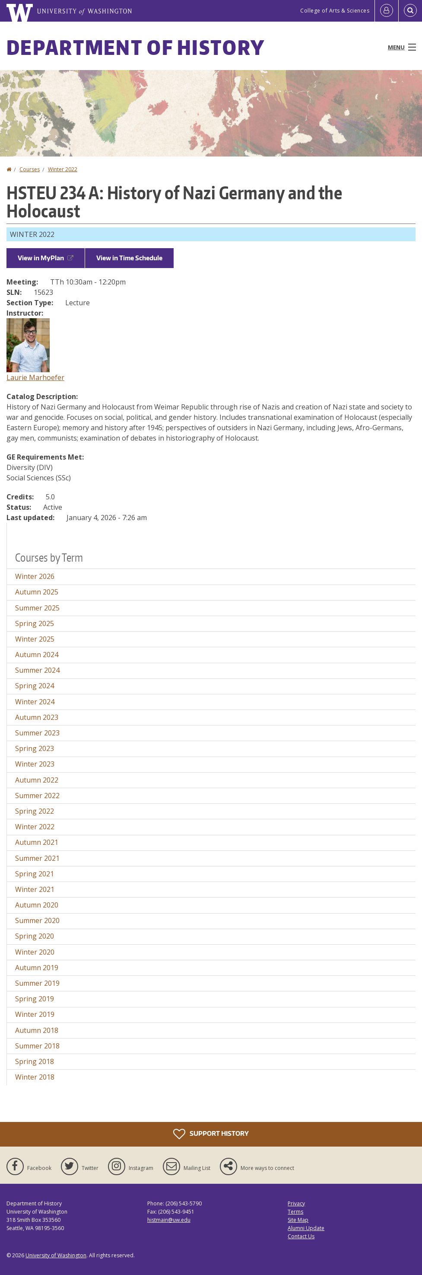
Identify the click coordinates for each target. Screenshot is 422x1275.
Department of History (135, 47)
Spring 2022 (34, 811)
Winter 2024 (34, 701)
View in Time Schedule (129, 258)
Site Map (298, 1220)
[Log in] (386, 11)
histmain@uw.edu (168, 1220)
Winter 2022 (62, 169)
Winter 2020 (34, 952)
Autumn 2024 (36, 654)
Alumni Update (306, 1228)
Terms (295, 1211)
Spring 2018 (34, 1061)
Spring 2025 (34, 623)
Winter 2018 (34, 1077)
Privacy (296, 1203)
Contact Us (301, 1236)
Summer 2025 (37, 608)
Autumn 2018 (36, 1030)
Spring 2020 (34, 936)
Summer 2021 (37, 858)
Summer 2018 (37, 1046)
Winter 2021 (34, 889)
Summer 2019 (37, 983)
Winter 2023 (34, 764)
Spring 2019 (34, 998)
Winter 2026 (34, 576)
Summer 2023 (37, 733)
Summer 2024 (37, 670)
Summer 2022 (37, 795)
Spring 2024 (34, 685)
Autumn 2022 (36, 780)
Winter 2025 (34, 639)
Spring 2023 (34, 748)
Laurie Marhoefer (35, 377)
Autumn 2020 (36, 905)
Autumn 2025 (36, 592)
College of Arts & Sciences (334, 10)
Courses (29, 169)
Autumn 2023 (36, 717)
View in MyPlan (45, 258)
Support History (211, 1134)
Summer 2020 (37, 920)
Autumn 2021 (36, 842)
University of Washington (55, 1255)
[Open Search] (410, 11)
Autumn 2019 (36, 967)
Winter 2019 (34, 1014)
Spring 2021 (34, 874)
